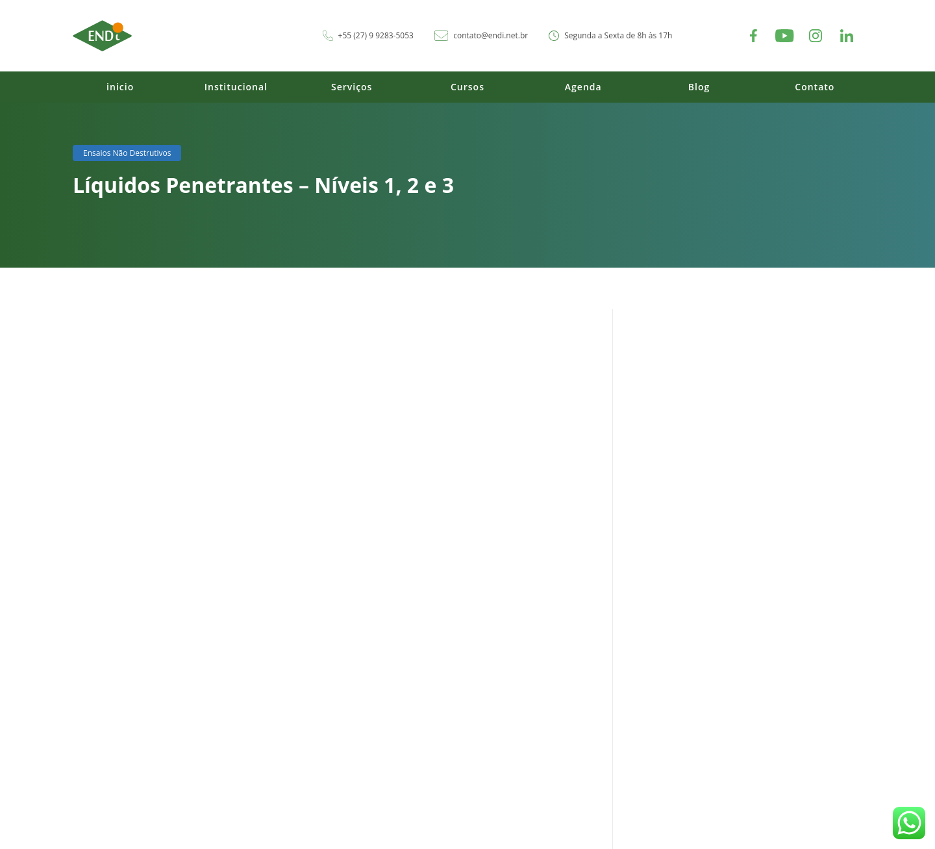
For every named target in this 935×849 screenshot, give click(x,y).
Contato (814, 87)
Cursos (467, 87)
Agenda (583, 87)
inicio (120, 87)
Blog (699, 87)
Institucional (236, 87)
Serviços (352, 87)
